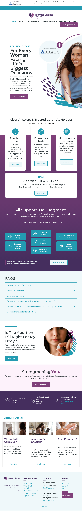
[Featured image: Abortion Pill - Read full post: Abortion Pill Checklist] (41, 428)
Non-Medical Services (48, 21)
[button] (21, 21)
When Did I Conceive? (11, 441)
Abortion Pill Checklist (38, 441)
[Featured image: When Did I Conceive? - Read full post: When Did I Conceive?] (14, 428)
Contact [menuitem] (65, 486)
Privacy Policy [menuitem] (43, 506)
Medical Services (32, 21)
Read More (11, 359)
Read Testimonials (59, 262)
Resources (62, 21)
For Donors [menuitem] (66, 489)
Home (14, 21)
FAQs (21, 21)
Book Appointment (69, 25)
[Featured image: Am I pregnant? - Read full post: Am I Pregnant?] (67, 428)
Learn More (15, 164)
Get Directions (48, 501)
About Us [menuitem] (65, 484)
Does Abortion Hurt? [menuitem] (31, 491)
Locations (72, 21)
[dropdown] (21, 21)
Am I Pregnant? (67, 439)
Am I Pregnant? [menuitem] (29, 484)
